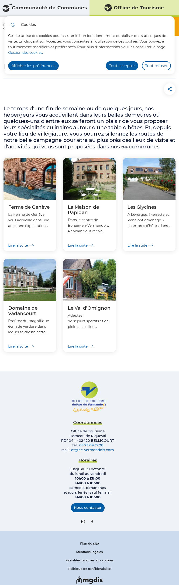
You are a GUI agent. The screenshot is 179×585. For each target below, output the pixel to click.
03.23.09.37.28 (91, 445)
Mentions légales (89, 552)
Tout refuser (156, 66)
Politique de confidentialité (89, 569)
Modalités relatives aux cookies (89, 560)
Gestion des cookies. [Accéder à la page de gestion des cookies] (25, 52)
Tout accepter (122, 66)
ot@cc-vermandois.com (92, 450)
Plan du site (89, 543)
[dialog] (89, 45)
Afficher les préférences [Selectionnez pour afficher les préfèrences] (33, 66)
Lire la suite (21, 245)
